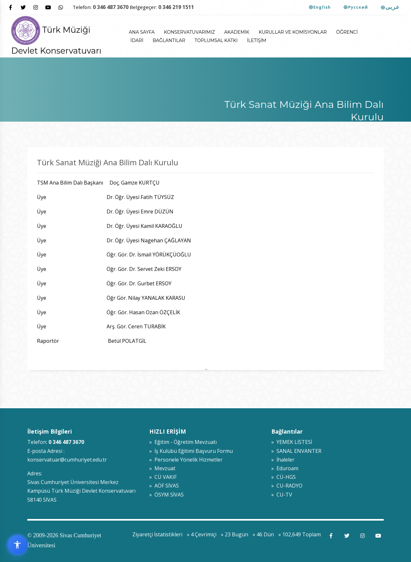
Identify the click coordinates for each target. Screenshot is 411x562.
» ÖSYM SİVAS (166, 494)
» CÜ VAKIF (163, 476)
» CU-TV (281, 494)
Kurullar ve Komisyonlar (292, 32)
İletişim (256, 40)
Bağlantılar (169, 40)
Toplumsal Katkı (216, 40)
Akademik (236, 32)
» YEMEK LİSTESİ (291, 441)
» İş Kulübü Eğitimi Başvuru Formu (191, 450)
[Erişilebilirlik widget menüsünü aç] (17, 544)
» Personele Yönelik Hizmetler (186, 459)
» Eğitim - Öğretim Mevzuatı (183, 441)
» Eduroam (284, 468)
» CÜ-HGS (283, 476)
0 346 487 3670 (110, 7)
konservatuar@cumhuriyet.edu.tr (67, 459)
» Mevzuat (162, 468)
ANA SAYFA (141, 32)
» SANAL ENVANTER (296, 450)
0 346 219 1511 (176, 7)
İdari (136, 40)
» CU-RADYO (286, 485)
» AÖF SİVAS (164, 485)
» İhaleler (282, 459)
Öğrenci (347, 32)
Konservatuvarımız (189, 32)
